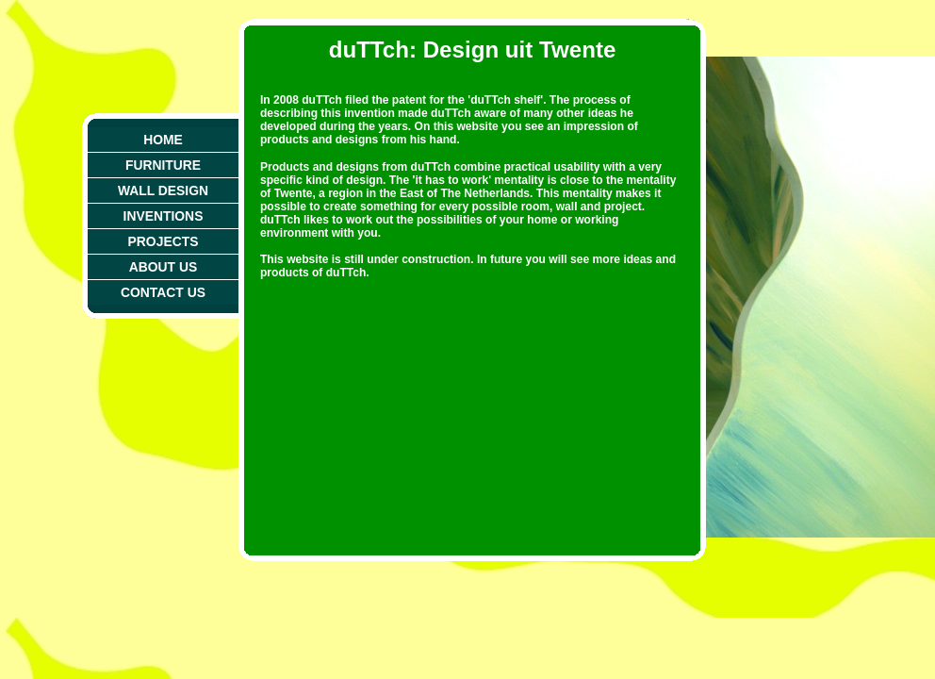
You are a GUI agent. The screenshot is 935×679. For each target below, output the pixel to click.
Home (163, 139)
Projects (163, 241)
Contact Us (163, 292)
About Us (163, 266)
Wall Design (163, 190)
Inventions (163, 216)
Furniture (163, 165)
